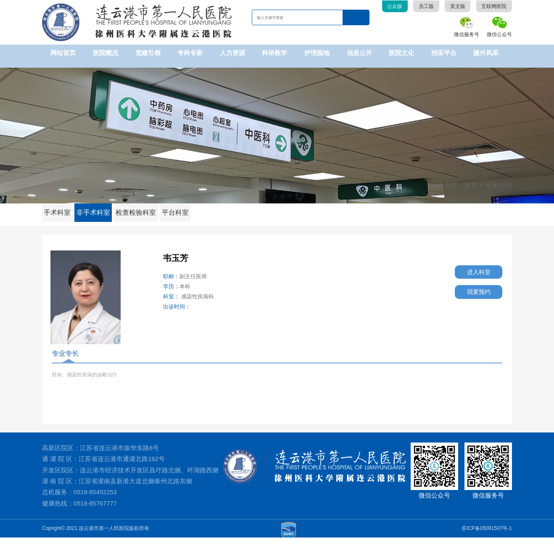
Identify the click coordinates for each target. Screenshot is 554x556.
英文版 (457, 6)
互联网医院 (494, 6)
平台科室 (184, 206)
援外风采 (486, 52)
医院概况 (105, 52)
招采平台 (443, 52)
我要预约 (472, 291)
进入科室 (472, 268)
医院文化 (401, 52)
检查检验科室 (142, 206)
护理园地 (317, 52)
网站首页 (63, 52)
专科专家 (190, 52)
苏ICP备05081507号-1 (487, 547)
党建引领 (148, 52)
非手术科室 (97, 206)
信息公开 (359, 52)
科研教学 (274, 52)
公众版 (394, 6)
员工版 (426, 6)
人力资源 (232, 52)
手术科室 (58, 206)
